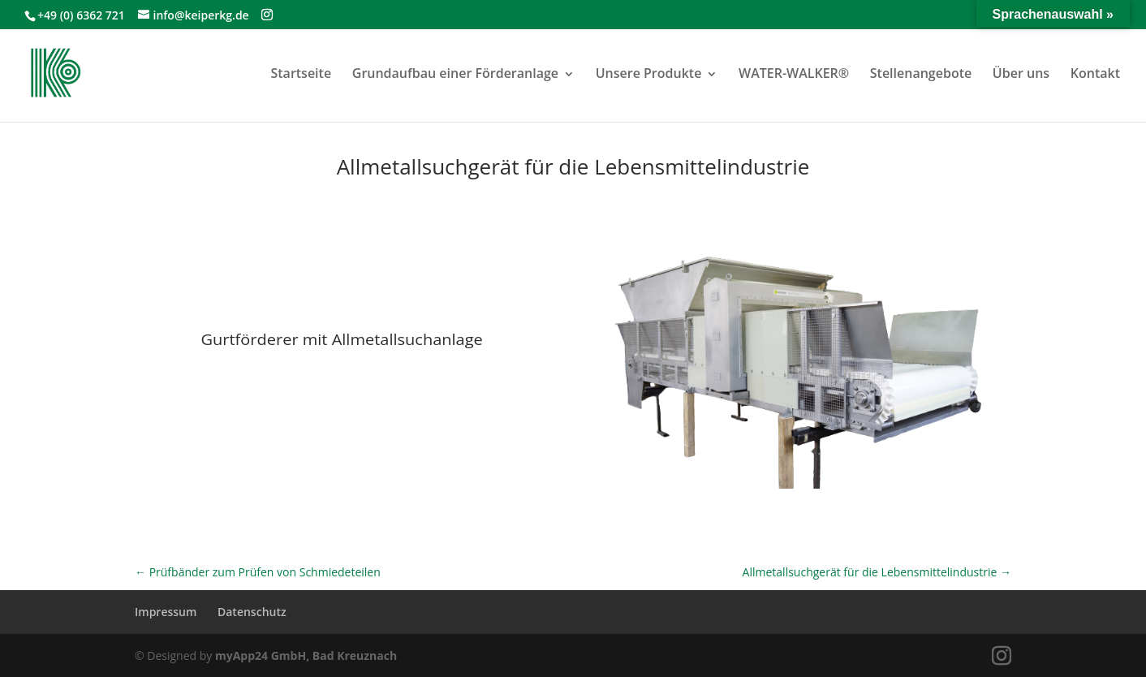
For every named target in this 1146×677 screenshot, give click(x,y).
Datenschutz (252, 611)
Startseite (300, 73)
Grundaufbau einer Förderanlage (455, 73)
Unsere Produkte (649, 73)
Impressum (165, 611)
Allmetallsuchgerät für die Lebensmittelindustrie (877, 572)
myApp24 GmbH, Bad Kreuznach (306, 655)
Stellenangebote (921, 73)
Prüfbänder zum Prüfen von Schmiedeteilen (258, 572)
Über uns (1021, 73)
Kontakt (1095, 73)
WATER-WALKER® (794, 73)
